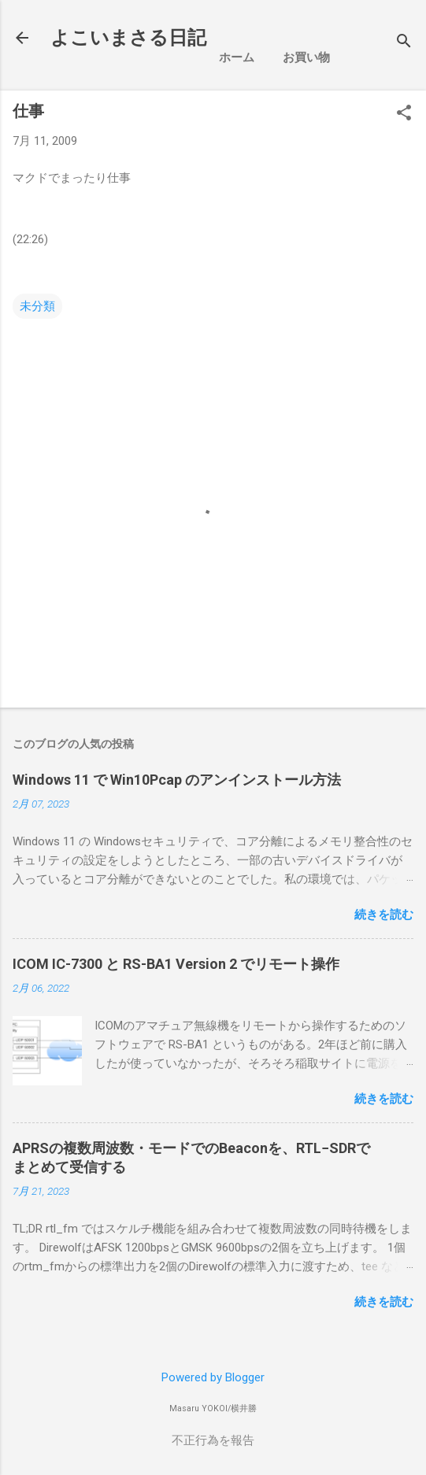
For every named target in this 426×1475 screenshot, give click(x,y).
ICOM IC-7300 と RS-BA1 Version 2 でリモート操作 (176, 964)
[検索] (404, 43)
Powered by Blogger (213, 1377)
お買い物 (306, 57)
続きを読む (383, 915)
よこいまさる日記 (128, 38)
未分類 (37, 306)
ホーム (236, 57)
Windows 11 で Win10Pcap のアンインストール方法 (177, 779)
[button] (404, 114)
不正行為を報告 (213, 1440)
